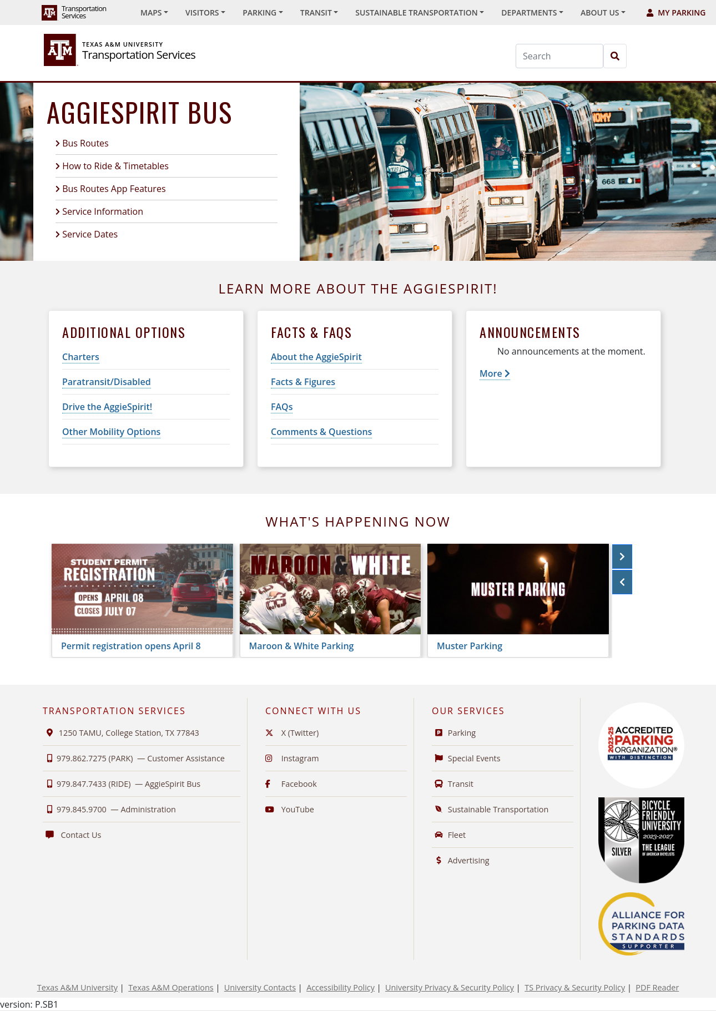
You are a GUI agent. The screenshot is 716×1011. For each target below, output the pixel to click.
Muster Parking (469, 646)
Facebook (291, 784)
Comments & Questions (321, 432)
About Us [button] (600, 12)
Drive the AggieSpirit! (107, 407)
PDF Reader (657, 987)
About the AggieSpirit (316, 357)
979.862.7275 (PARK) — (134, 758)
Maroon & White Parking (301, 646)
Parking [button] (259, 12)
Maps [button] (151, 12)
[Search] (559, 56)
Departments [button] (529, 12)
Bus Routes (85, 143)
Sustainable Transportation (490, 809)
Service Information (102, 211)
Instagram (292, 758)
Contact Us (72, 835)
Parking (454, 732)
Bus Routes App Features (113, 189)
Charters (80, 357)
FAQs (282, 407)
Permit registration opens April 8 (131, 646)
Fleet (449, 835)
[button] (622, 556)
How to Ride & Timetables (115, 166)
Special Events (466, 758)
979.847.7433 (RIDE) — (121, 784)
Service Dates (90, 234)
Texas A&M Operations (170, 987)
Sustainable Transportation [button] (416, 12)
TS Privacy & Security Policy (575, 987)
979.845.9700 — (109, 809)
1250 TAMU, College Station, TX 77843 (121, 732)
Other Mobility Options (111, 432)
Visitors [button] (202, 12)
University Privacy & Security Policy (449, 987)
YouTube (289, 809)
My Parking (676, 12)
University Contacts (260, 987)
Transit (452, 784)
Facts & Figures (303, 382)
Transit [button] (316, 12)
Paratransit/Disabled (106, 382)
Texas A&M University (77, 987)
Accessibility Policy (340, 987)
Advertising (461, 860)
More (495, 373)
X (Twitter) (292, 732)
